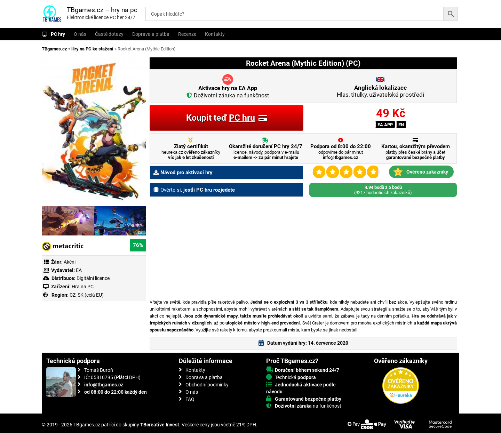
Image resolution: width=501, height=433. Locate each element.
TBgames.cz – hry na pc (102, 10)
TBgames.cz (54, 48)
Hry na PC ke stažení (92, 48)
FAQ (189, 399)
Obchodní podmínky (207, 384)
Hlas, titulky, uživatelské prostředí (380, 91)
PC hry (58, 34)
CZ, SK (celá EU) (87, 295)
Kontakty (215, 34)
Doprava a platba (150, 34)
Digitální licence (92, 278)
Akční (69, 262)
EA (79, 270)
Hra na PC (82, 286)
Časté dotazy (109, 34)
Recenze (187, 34)
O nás (80, 34)
